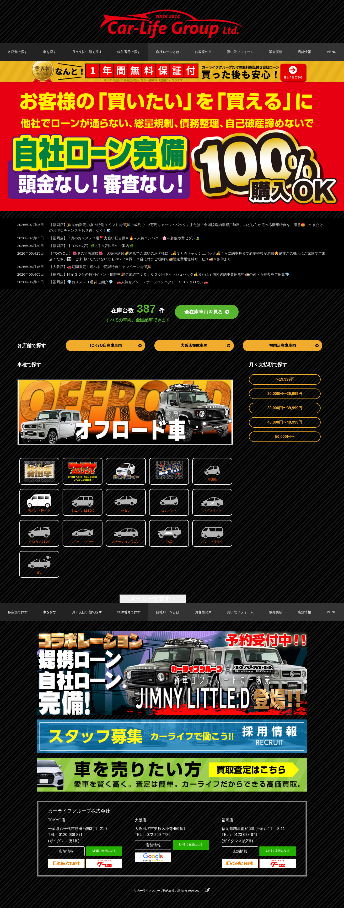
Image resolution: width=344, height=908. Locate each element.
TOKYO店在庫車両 (115, 345)
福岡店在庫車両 (294, 345)
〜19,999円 (285, 379)
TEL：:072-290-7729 (152, 835)
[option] (172, 146)
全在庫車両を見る (206, 312)
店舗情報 (304, 52)
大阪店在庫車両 (205, 345)
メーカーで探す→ (152, 598)
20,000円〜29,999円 (284, 394)
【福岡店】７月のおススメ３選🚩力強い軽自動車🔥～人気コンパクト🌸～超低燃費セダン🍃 (124, 238)
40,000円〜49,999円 (284, 422)
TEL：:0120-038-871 (239, 835)
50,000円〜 (285, 437)
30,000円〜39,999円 (284, 408)
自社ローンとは (167, 52)
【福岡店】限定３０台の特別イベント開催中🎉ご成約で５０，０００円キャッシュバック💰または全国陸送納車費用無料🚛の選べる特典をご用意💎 (169, 274)
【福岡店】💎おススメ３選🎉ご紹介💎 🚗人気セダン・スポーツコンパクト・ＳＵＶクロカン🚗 (128, 282)
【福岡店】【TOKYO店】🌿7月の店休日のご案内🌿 (91, 246)
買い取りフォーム (240, 52)
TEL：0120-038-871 (65, 835)
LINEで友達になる (104, 850)
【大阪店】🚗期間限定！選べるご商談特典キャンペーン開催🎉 (100, 267)
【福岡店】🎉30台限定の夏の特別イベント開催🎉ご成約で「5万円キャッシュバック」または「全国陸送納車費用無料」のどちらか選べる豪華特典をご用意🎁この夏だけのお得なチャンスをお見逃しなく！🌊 (186, 227)
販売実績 (275, 52)
